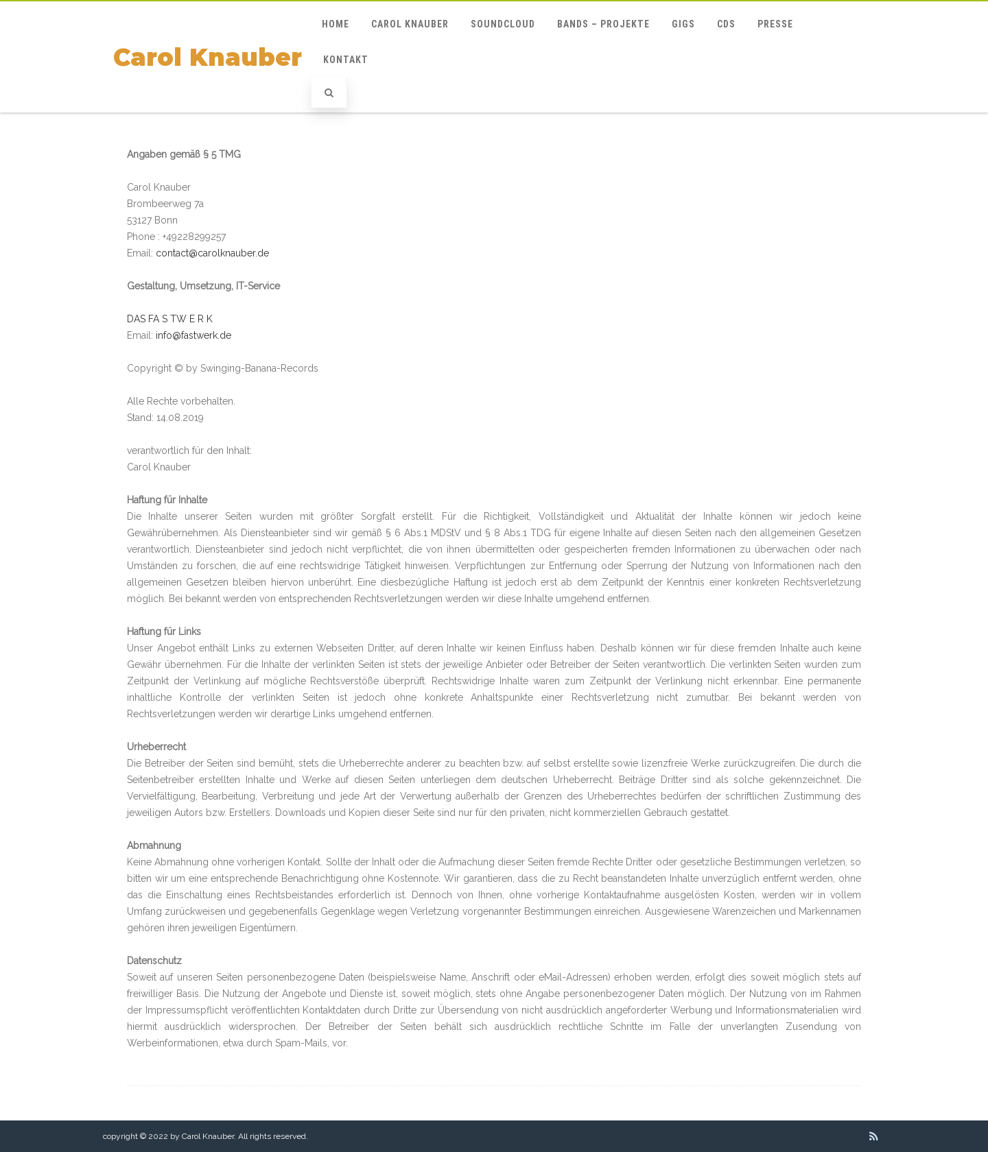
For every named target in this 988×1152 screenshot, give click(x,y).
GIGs (683, 24)
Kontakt (345, 59)
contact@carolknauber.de (212, 253)
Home (335, 24)
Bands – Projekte (603, 24)
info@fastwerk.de (193, 335)
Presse (775, 24)
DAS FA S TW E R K (170, 318)
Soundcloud (503, 24)
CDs (726, 24)
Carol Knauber (207, 57)
